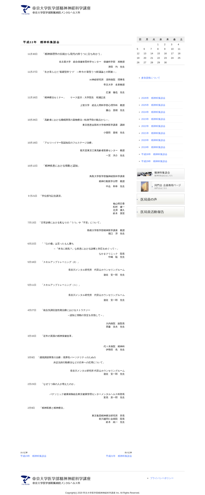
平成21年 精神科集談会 (119, 456)
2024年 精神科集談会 (153, 112)
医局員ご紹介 (64, 21)
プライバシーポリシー (162, 478)
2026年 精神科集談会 (153, 98)
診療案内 (85, 21)
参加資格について (150, 77)
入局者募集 (106, 21)
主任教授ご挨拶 (41, 21)
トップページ (24, 21)
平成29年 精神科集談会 (154, 161)
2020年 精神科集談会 (153, 140)
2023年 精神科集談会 (153, 119)
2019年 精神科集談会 (153, 147)
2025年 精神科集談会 (153, 105)
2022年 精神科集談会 (153, 126)
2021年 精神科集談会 (153, 133)
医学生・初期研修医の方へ (166, 21)
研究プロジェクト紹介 (132, 21)
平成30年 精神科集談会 (154, 154)
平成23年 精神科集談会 (33, 456)
